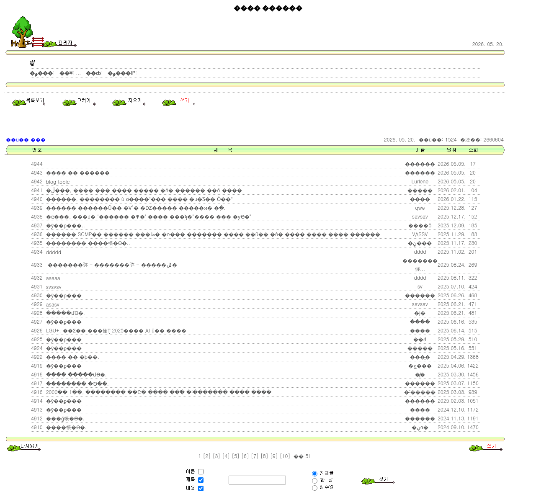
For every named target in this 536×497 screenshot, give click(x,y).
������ (420, 295)
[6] (245, 455)
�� (298, 455)
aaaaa (52, 277)
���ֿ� (420, 321)
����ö (420, 225)
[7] (255, 455)
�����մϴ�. (64, 312)
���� (420, 198)
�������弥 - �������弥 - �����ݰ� (110, 264)
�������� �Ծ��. (76, 383)
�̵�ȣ (419, 338)
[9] (274, 455)
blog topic (57, 181)
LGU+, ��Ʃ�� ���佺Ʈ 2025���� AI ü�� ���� (115, 330)
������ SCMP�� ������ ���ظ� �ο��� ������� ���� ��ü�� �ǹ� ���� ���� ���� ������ (212, 233)
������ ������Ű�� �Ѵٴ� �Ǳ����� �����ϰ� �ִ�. (135, 207)
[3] (216, 455)
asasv (51, 304)
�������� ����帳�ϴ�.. (87, 242)
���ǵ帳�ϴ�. (64, 418)
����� (420, 347)
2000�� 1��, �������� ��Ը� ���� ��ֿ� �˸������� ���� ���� (157, 391)
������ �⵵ (46, 163)
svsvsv (53, 286)
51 (307, 455)
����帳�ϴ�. (65, 426)
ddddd (52, 251)
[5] (236, 455)
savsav (420, 216)
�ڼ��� (420, 242)
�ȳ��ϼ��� (63, 295)
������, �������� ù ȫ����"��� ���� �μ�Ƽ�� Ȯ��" (138, 198)
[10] (285, 455)
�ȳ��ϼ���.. (64, 225)
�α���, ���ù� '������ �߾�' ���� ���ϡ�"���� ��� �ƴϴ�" (147, 216)
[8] (264, 455)
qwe (420, 207)
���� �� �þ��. (72, 356)
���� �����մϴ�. (75, 374)
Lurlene (420, 181)
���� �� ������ (77, 172)
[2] (207, 455)
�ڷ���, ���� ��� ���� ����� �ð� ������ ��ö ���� (143, 189)
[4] (226, 455)
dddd (420, 277)
